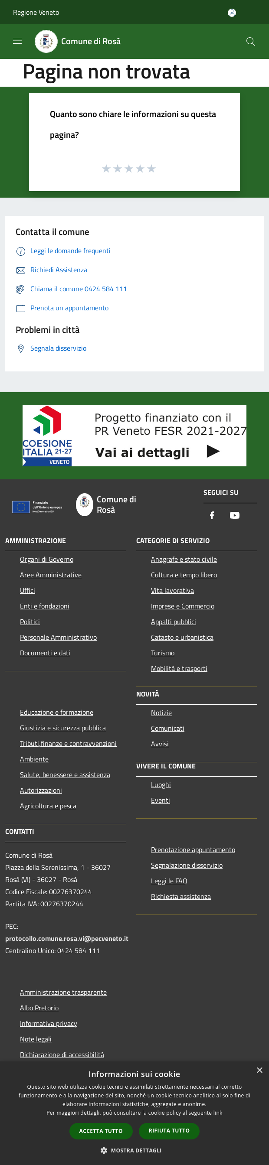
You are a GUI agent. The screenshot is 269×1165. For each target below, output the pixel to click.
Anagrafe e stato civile (184, 559)
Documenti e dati (45, 653)
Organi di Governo (46, 559)
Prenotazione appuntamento (193, 849)
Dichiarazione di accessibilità (62, 1054)
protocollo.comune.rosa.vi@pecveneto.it (66, 938)
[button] (134, 1150)
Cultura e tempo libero (184, 574)
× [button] (259, 1070)
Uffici (27, 590)
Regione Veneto (36, 12)
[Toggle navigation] (17, 41)
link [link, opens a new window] (218, 1112)
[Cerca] (251, 41)
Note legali (36, 1039)
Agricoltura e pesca (48, 806)
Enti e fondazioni (44, 606)
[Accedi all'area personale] (232, 13)
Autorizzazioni (41, 790)
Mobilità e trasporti (179, 668)
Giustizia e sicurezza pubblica (63, 727)
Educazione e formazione (56, 712)
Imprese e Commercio (182, 606)
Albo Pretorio (39, 1007)
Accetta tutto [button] (101, 1131)
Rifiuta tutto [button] (169, 1130)
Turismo (162, 653)
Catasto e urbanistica (182, 637)
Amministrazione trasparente (63, 992)
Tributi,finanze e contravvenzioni (68, 743)
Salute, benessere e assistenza (65, 774)
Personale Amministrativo (58, 637)
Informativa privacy (48, 1023)
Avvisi (160, 744)
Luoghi (161, 784)
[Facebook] (212, 516)
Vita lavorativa (172, 590)
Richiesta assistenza (181, 896)
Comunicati (167, 728)
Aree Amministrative (51, 574)
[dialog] (134, 1113)
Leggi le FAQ (169, 880)
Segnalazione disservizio (187, 865)
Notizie (161, 712)
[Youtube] (234, 516)
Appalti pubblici (173, 621)
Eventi (160, 800)
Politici (30, 621)
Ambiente (34, 759)
